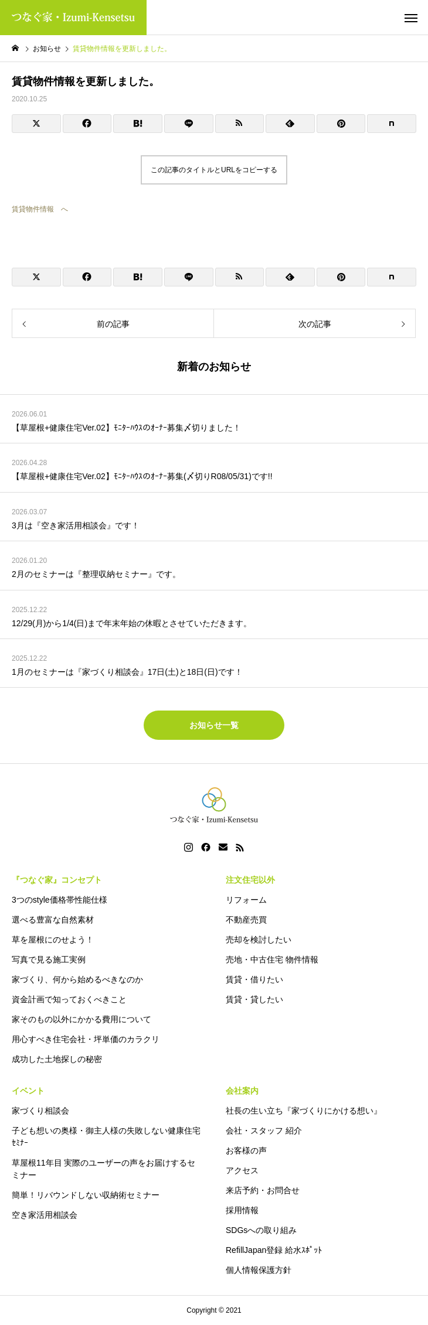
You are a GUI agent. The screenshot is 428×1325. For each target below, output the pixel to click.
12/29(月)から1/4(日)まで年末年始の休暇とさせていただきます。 (132, 623)
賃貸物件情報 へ (40, 209)
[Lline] (188, 123)
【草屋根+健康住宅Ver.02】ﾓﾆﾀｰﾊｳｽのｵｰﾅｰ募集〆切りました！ (126, 427)
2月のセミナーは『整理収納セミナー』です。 (96, 574)
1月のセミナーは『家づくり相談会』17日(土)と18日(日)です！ (127, 672)
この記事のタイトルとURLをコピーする (214, 170)
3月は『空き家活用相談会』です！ (76, 525)
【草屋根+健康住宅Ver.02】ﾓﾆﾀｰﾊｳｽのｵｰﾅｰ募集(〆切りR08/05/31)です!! (142, 476)
